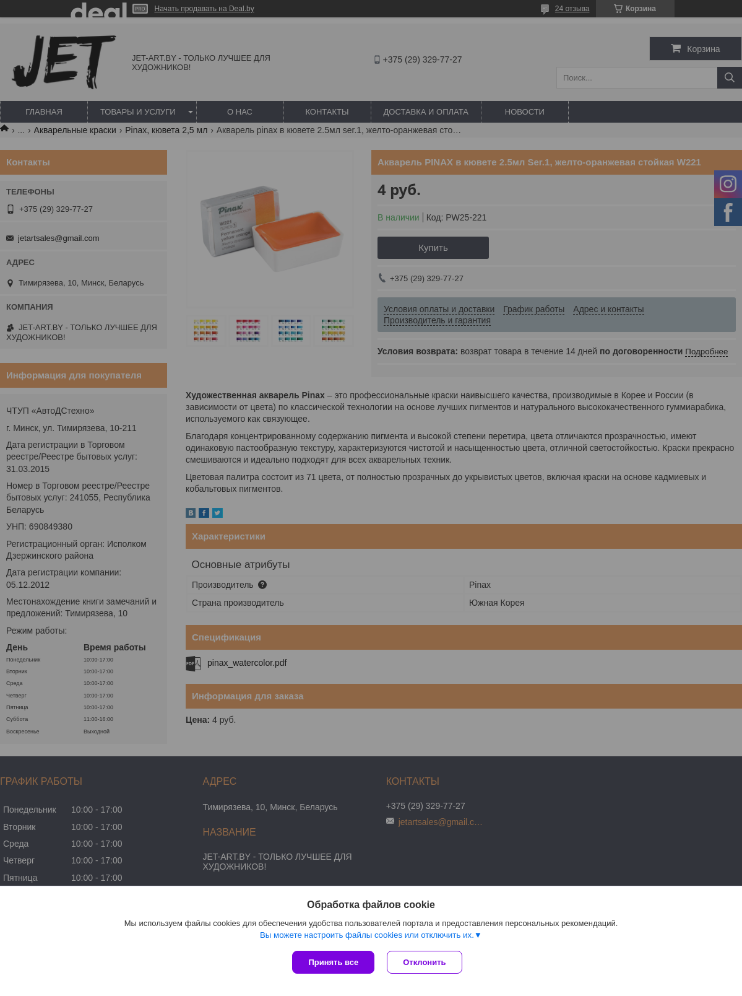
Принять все (333, 962)
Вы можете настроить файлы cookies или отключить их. (367, 935)
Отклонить (424, 962)
